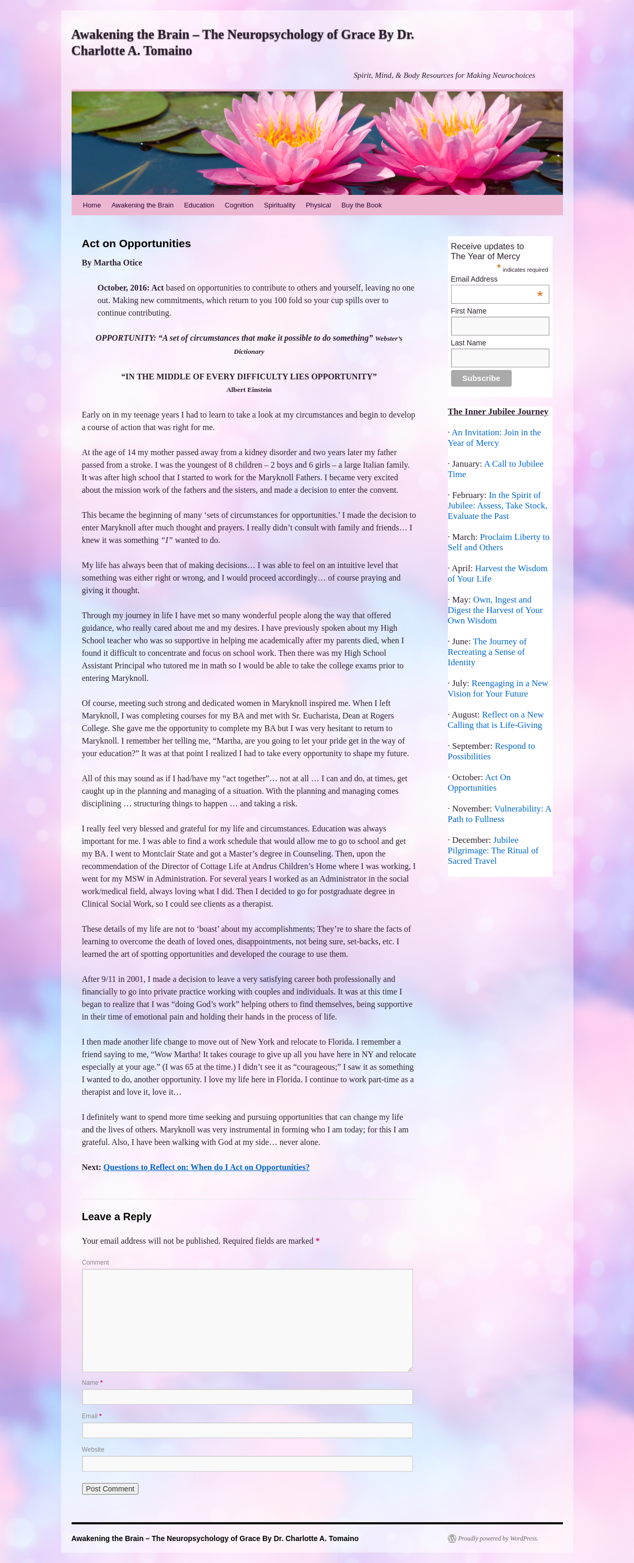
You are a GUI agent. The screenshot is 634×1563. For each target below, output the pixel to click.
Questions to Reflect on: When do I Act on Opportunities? (206, 1167)
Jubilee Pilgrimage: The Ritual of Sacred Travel (493, 850)
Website (93, 1449)
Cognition (239, 205)
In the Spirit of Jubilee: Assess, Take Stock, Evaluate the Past (498, 505)
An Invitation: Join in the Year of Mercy (494, 437)
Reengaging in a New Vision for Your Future (498, 688)
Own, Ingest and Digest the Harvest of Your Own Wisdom (495, 610)
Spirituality (279, 205)
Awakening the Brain (142, 205)
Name (92, 1382)
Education (199, 205)
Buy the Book (361, 205)
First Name (469, 311)
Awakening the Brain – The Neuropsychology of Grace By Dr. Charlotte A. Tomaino (215, 1538)
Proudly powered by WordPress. (498, 1538)
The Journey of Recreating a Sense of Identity (487, 651)
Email (92, 1416)
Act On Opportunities (479, 782)
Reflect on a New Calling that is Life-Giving (496, 720)
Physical (318, 205)
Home (92, 205)
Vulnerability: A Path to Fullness (499, 814)
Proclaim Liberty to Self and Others (499, 542)
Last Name (469, 343)
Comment (95, 1262)
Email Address (497, 279)
